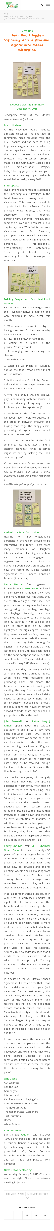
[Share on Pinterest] (27, 1215)
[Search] (40, 5)
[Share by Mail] (45, 1215)
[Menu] (46, 5)
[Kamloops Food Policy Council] (22, 5)
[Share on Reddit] (36, 1215)
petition (24, 1134)
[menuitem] (40, 5)
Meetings (27, 31)
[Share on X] (17, 1215)
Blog (6, 13)
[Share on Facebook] (8, 1215)
